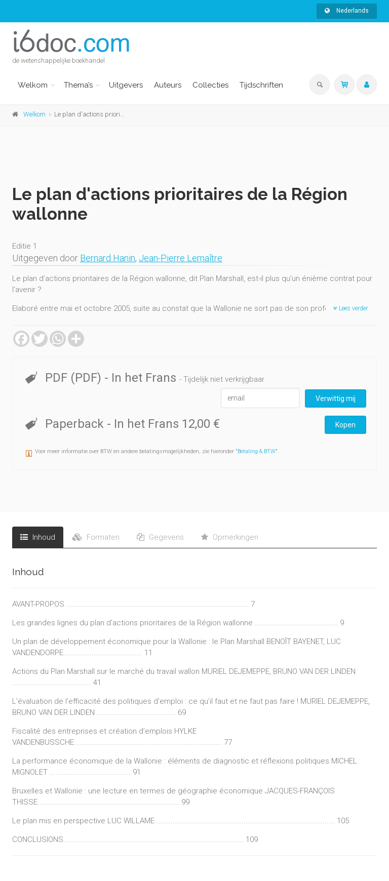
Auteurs (167, 85)
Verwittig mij (336, 398)
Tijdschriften (261, 85)
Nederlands (347, 10)
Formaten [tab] (96, 537)
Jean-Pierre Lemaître (180, 258)
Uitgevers (126, 85)
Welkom (33, 85)
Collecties (210, 85)
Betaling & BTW (257, 451)
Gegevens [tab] (160, 537)
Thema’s (78, 85)
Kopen (345, 425)
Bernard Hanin (107, 258)
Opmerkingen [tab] (229, 537)
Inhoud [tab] (37, 537)
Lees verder (350, 308)
